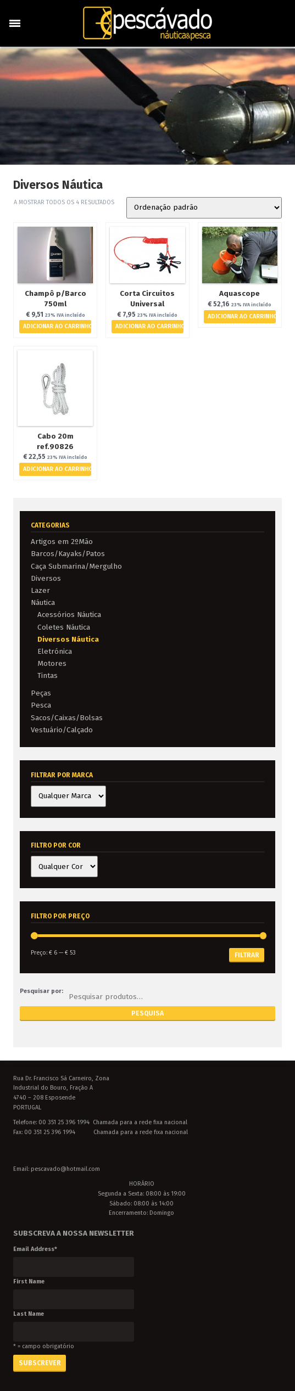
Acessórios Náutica (69, 614)
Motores (51, 663)
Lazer (40, 590)
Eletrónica (54, 651)
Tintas (47, 675)
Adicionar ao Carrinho (57, 326)
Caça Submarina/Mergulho (76, 566)
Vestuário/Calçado (62, 729)
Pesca (41, 705)
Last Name (28, 1313)
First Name (28, 1281)
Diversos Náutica (68, 639)
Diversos (46, 578)
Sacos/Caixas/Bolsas (67, 717)
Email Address (35, 1249)
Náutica (43, 602)
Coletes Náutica (63, 627)
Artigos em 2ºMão (62, 541)
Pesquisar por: (41, 991)
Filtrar (247, 955)
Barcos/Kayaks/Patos (68, 553)
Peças (41, 693)
